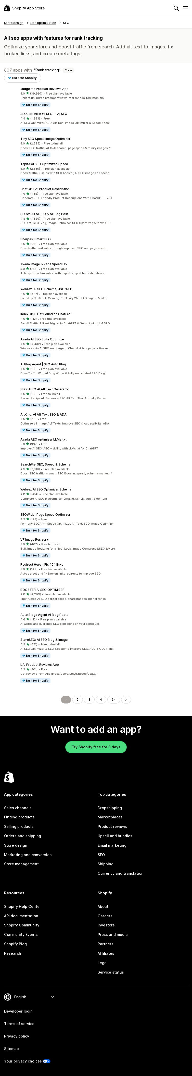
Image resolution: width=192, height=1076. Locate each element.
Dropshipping (110, 808)
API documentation (21, 916)
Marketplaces (110, 817)
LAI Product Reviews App (39, 665)
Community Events (21, 934)
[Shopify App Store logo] (24, 8)
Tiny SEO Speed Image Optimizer (45, 139)
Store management (21, 864)
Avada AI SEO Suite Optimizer (42, 339)
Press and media (113, 934)
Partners (105, 944)
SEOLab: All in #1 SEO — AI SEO (43, 114)
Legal (103, 963)
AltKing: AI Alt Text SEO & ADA (43, 414)
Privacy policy (16, 1036)
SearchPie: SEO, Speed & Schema (45, 464)
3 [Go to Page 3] (89, 699)
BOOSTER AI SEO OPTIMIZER (42, 590)
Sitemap (11, 1048)
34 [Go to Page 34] (114, 699)
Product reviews (112, 826)
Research (12, 953)
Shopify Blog (15, 944)
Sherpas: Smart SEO (35, 239)
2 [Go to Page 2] (77, 699)
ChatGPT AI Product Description (45, 189)
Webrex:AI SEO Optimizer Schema (45, 489)
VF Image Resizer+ (34, 539)
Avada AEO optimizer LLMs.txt (43, 439)
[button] (96, 97)
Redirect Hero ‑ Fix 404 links (41, 564)
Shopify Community (21, 925)
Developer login (18, 1011)
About (103, 906)
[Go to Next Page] (126, 699)
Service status (111, 972)
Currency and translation (121, 873)
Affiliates (106, 953)
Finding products (19, 817)
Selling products (19, 826)
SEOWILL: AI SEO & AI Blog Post (44, 214)
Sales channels (18, 808)
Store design (15, 845)
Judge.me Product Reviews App (44, 89)
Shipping (105, 864)
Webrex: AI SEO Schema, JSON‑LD (46, 289)
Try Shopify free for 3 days (96, 747)
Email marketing (112, 845)
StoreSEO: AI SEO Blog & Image (44, 640)
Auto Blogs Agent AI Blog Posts (44, 615)
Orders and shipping (22, 836)
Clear (68, 70)
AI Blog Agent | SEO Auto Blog (43, 364)
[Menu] (185, 8)
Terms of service (19, 1023)
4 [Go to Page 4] (101, 699)
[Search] (176, 8)
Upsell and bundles (115, 836)
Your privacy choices (23, 1061)
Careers (105, 916)
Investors (106, 925)
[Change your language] (34, 996)
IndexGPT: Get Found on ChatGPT (46, 314)
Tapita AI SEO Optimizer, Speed (44, 164)
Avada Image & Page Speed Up (43, 264)
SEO (101, 855)
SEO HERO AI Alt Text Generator (44, 389)
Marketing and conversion (28, 855)
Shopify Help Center (22, 906)
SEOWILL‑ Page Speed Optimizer (45, 514)
